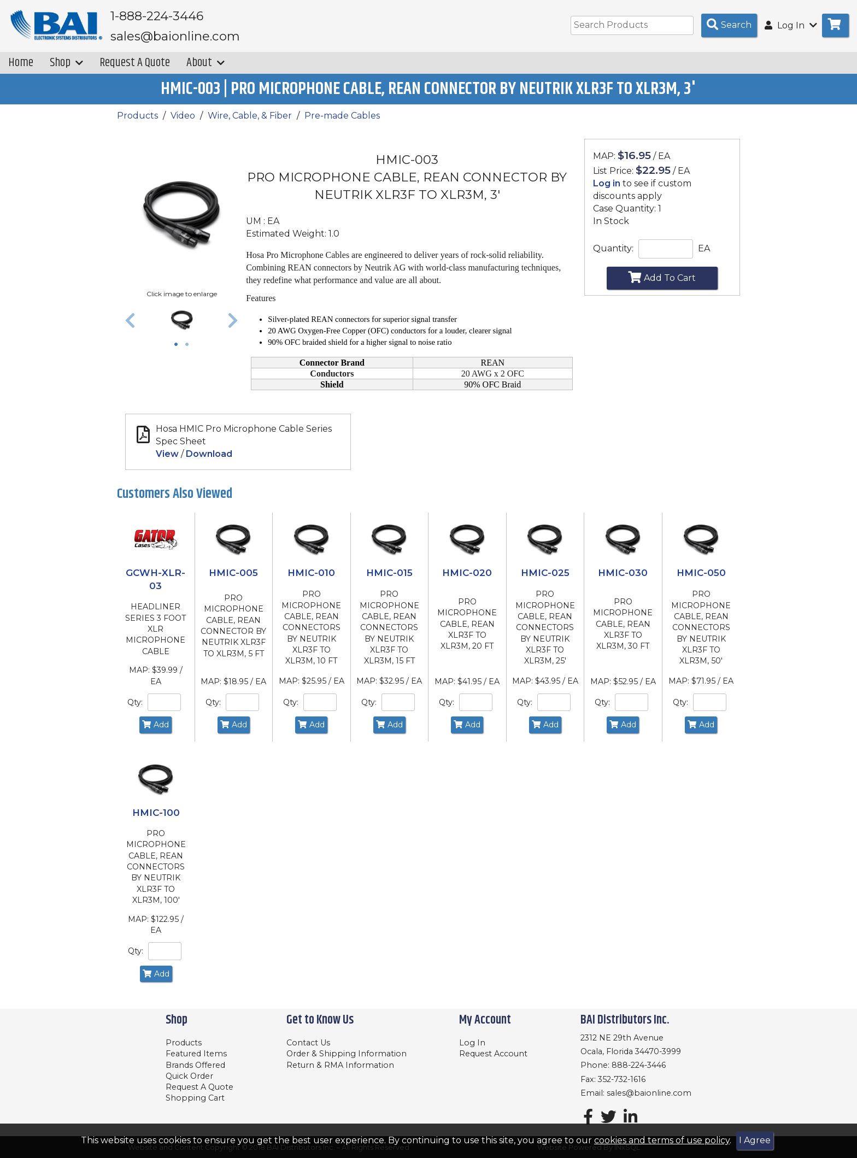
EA (704, 256)
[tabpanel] (181, 327)
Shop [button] (66, 70)
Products (137, 123)
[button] (130, 327)
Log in (606, 191)
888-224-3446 (639, 1065)
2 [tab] (189, 353)
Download (209, 461)
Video (183, 123)
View (167, 461)
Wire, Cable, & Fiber (250, 123)
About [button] (205, 70)
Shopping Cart (195, 1098)
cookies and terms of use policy (662, 1140)
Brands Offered (195, 1065)
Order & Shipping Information (346, 1054)
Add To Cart (662, 285)
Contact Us (308, 1043)
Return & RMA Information (340, 1065)
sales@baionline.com (649, 1093)
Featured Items (196, 1054)
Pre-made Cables (342, 123)
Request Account (493, 1054)
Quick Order (189, 1076)
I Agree (755, 1140)
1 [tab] (178, 353)
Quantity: (613, 256)
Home (20, 70)
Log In (472, 1043)
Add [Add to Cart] (155, 732)
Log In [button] (791, 25)
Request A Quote (134, 70)
